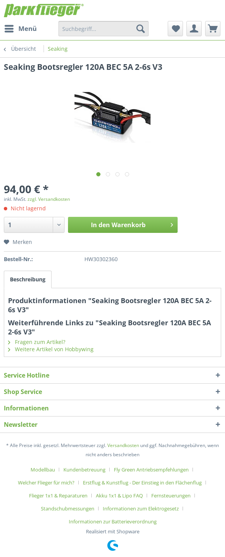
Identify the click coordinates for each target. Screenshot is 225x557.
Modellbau (43, 469)
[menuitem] (20, 28)
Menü (21, 28)
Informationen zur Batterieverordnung (113, 521)
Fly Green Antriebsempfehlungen (151, 469)
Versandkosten (123, 445)
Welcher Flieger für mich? (46, 482)
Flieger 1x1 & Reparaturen (58, 495)
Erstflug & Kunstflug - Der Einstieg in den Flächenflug (142, 482)
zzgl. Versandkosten (49, 199)
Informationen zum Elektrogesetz (141, 508)
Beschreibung (27, 279)
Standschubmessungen (67, 508)
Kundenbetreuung (84, 469)
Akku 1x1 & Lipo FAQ (119, 495)
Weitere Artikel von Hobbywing (51, 349)
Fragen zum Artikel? (36, 342)
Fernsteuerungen (171, 495)
